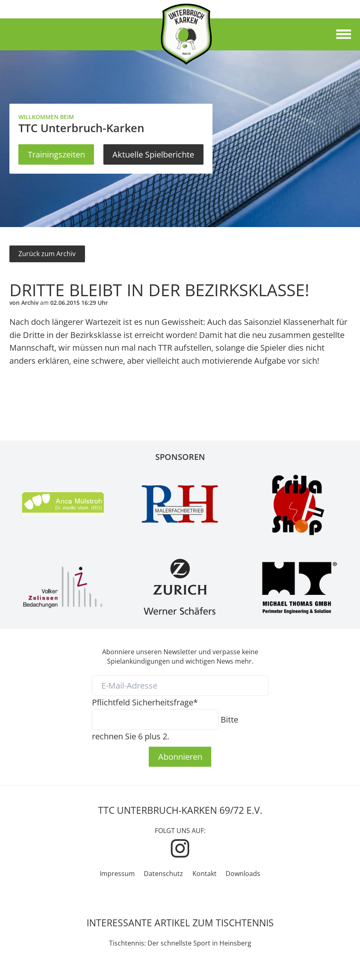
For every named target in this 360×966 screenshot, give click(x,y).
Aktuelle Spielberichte (153, 154)
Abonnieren (180, 756)
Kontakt (204, 873)
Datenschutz (163, 873)
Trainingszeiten (56, 154)
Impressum (117, 873)
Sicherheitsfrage (145, 702)
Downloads (243, 873)
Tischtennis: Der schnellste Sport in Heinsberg (180, 943)
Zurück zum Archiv (47, 253)
